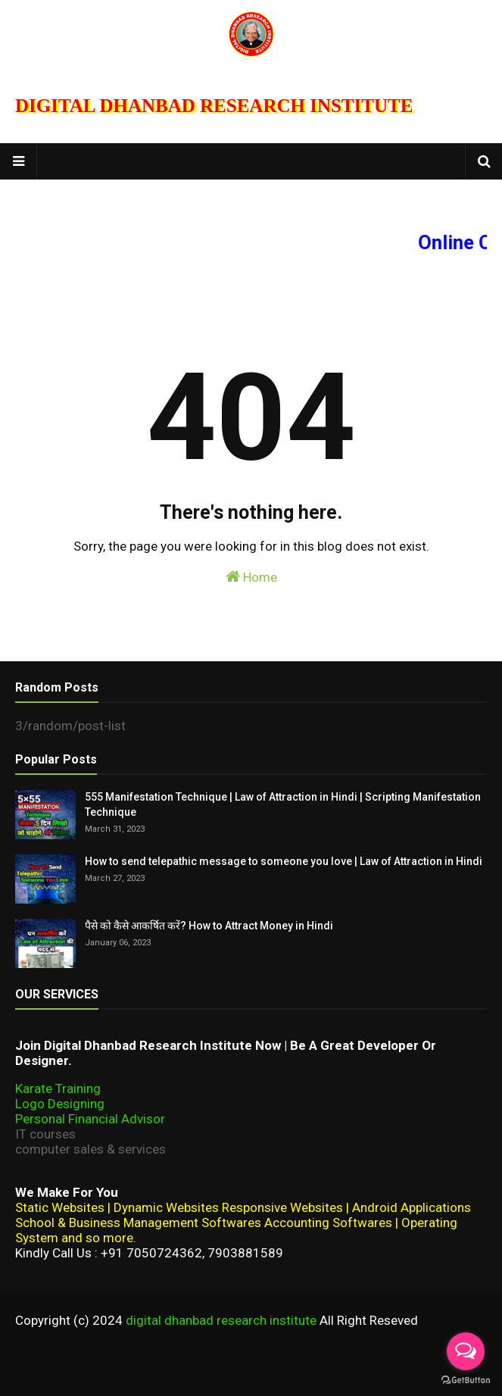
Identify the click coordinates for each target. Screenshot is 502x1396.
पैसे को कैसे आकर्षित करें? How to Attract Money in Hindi (209, 926)
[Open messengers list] (466, 1351)
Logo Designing (59, 1103)
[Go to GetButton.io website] (465, 1380)
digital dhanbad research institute (221, 1320)
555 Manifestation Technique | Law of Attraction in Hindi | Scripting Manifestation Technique (283, 804)
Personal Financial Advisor (90, 1118)
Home (251, 577)
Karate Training (58, 1088)
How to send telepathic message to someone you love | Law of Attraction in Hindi (283, 861)
